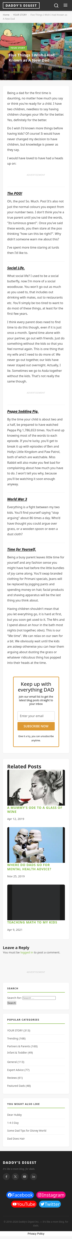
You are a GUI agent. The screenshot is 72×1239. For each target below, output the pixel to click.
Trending (12, 1038)
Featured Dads (16, 1086)
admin (16, 67)
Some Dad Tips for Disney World (26, 1130)
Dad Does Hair (16, 1138)
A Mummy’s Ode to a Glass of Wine (34, 809)
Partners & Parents (18, 1046)
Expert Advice (15, 1070)
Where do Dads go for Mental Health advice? (29, 867)
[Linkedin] (33, 1176)
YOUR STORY (20, 14)
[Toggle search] (56, 5)
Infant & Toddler (17, 1052)
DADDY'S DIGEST (20, 1162)
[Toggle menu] (65, 6)
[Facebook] (6, 1176)
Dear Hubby (14, 1115)
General (12, 1062)
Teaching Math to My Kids (32, 922)
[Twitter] (15, 1176)
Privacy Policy (36, 1233)
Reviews (12, 1078)
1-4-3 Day (13, 1123)
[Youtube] (24, 1176)
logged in (26, 952)
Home (6, 14)
